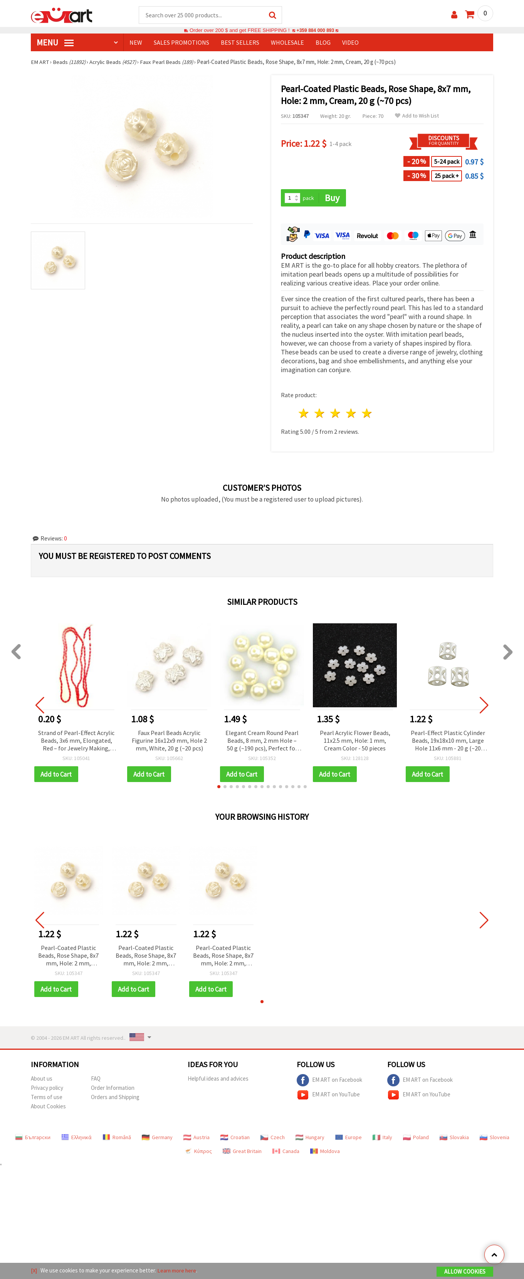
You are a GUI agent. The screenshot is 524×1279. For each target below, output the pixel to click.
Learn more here (177, 1270)
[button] (218, 787)
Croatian (235, 1138)
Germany (157, 1138)
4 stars (351, 414)
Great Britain (242, 1152)
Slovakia (454, 1138)
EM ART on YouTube (328, 1096)
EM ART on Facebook (329, 1081)
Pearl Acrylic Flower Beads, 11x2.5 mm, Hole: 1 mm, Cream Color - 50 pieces (355, 740)
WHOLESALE (287, 43)
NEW (135, 43)
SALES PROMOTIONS (181, 43)
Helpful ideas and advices (218, 1079)
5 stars (367, 414)
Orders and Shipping (115, 1098)
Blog (323, 43)
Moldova (325, 1152)
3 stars (336, 414)
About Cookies (48, 1107)
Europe (348, 1138)
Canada (285, 1152)
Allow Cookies (464, 1272)
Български (32, 1138)
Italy (382, 1138)
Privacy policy (47, 1089)
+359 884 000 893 (315, 31)
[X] (34, 1270)
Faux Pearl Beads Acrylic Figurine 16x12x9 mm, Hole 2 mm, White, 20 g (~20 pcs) (169, 740)
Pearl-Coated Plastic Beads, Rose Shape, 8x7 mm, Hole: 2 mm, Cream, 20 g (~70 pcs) (68, 957)
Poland (416, 1138)
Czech (272, 1138)
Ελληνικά (76, 1138)
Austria (196, 1138)
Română (116, 1138)
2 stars (320, 414)
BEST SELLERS (240, 43)
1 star (304, 414)
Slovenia (494, 1138)
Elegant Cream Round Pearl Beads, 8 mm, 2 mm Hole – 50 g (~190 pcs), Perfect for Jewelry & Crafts (262, 741)
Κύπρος (198, 1152)
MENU (55, 42)
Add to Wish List (417, 116)
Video (350, 43)
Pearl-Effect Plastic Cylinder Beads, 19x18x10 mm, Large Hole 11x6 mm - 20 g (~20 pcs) (448, 741)
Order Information (112, 1089)
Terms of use (46, 1098)
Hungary (310, 1138)
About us (41, 1079)
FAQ (96, 1079)
